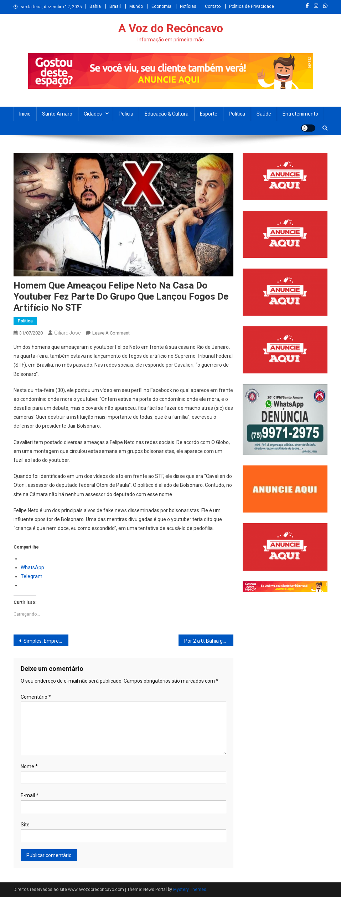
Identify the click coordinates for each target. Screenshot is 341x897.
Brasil (115, 6)
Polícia (126, 114)
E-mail (29, 795)
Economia (161, 6)
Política (237, 114)
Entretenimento (300, 114)
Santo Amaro (57, 114)
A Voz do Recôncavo (170, 28)
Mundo (136, 6)
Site (25, 824)
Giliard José (67, 333)
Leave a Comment (111, 333)
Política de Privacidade (251, 6)
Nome (29, 766)
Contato (213, 6)
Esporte (208, 114)
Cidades (93, 114)
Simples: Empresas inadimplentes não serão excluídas (46, 641)
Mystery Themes (189, 889)
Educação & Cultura (166, 114)
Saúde (264, 114)
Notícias (188, 6)
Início (25, 114)
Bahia (95, 6)
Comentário (36, 697)
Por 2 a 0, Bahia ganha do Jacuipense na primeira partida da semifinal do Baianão (208, 641)
